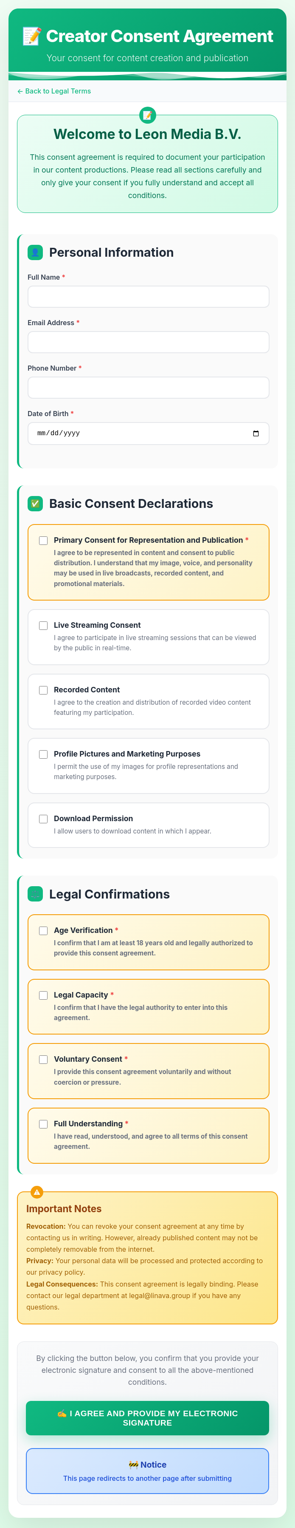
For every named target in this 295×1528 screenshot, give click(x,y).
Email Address (54, 322)
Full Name (46, 277)
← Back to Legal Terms (54, 91)
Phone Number (55, 368)
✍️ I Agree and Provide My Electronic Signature (147, 1420)
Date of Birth (51, 413)
